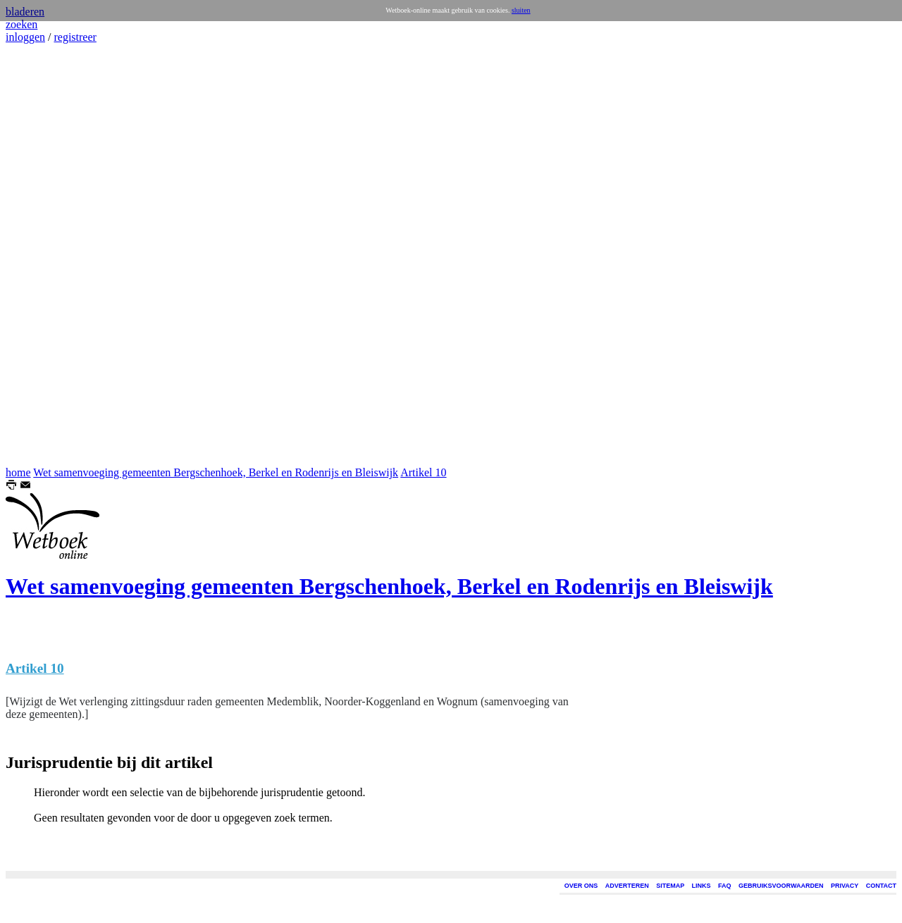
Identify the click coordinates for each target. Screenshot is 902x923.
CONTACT (881, 885)
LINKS (701, 885)
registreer (75, 37)
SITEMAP (670, 885)
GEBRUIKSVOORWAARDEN (781, 885)
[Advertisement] (48, 255)
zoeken (21, 24)
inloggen (25, 37)
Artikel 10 (423, 472)
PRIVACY (844, 885)
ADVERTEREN (627, 885)
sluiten (521, 10)
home (18, 472)
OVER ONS (581, 885)
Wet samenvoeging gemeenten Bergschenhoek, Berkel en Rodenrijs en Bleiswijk (215, 472)
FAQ (724, 885)
